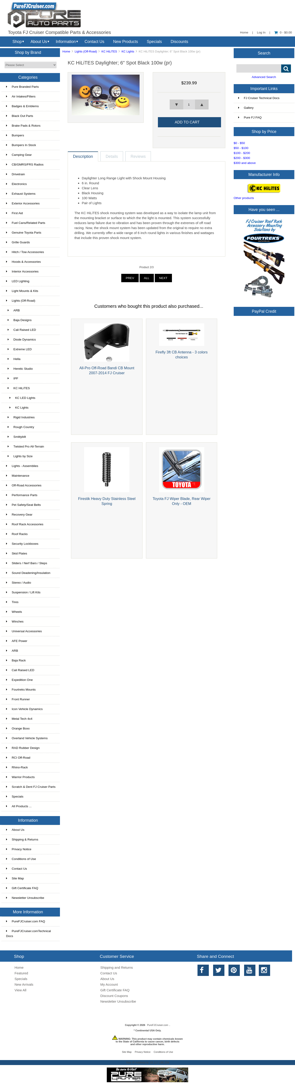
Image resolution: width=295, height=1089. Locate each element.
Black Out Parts (19, 116)
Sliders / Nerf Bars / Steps (26, 563)
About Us (39, 41)
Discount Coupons (114, 996)
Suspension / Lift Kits (23, 592)
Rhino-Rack (17, 767)
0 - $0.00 (283, 32)
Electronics (16, 184)
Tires (12, 602)
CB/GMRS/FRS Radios (25, 164)
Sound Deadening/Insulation (28, 573)
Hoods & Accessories (23, 261)
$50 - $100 (241, 148)
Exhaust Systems (21, 193)
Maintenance (17, 475)
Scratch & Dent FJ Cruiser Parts (30, 786)
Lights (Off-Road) (86, 51)
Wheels (14, 611)
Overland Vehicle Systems (27, 738)
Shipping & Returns (22, 839)
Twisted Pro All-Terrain (25, 446)
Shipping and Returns (116, 967)
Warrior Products (20, 777)
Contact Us (94, 41)
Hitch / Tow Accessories (25, 252)
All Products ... (19, 806)
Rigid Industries (20, 417)
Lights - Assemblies (22, 466)
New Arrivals (23, 984)
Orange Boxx (18, 728)
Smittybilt (16, 436)
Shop (17, 41)
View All (20, 990)
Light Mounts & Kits (22, 291)
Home (244, 32)
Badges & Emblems (22, 106)
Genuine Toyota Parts (23, 232)
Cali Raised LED (21, 329)
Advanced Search (264, 77)
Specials (154, 41)
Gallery (246, 107)
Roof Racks (17, 534)
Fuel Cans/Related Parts (25, 223)
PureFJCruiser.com (157, 1025)
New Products (125, 41)
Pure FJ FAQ (250, 117)
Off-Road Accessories (23, 485)
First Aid (14, 213)
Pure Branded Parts (22, 86)
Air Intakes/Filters (21, 96)
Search (264, 53)
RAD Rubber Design (23, 748)
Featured (21, 973)
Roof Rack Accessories (24, 524)
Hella (13, 359)
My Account (109, 984)
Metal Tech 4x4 (19, 718)
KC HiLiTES (109, 51)
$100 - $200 (242, 153)
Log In (261, 32)
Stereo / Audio (18, 582)
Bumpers (15, 135)
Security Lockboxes (22, 543)
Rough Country (20, 427)
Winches (15, 621)
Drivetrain (15, 174)
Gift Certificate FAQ (22, 888)
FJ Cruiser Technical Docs (259, 98)
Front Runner (18, 699)
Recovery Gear (19, 514)
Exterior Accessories (23, 203)
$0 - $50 (239, 143)
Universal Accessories (24, 631)
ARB (13, 310)
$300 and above (245, 163)
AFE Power (16, 641)
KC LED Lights (20, 398)
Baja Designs (19, 320)
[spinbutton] (189, 104)
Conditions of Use (21, 859)
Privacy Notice (18, 849)
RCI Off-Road (18, 757)
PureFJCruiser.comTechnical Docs (28, 933)
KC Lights (127, 51)
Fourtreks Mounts (21, 689)
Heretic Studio (19, 368)
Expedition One (19, 680)
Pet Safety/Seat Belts (23, 505)
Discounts (179, 41)
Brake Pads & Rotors (23, 125)
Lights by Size (19, 456)
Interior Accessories (22, 271)
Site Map (15, 878)
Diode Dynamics (21, 339)
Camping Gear (19, 154)
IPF (12, 378)
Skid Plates (16, 553)
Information (66, 41)
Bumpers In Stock (21, 145)
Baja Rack (16, 660)
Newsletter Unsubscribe (25, 898)
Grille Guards (18, 242)
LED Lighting (17, 281)
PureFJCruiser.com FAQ (25, 921)
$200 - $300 (242, 158)
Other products (244, 198)
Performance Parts (21, 495)
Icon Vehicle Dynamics (24, 709)
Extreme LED (19, 349)
